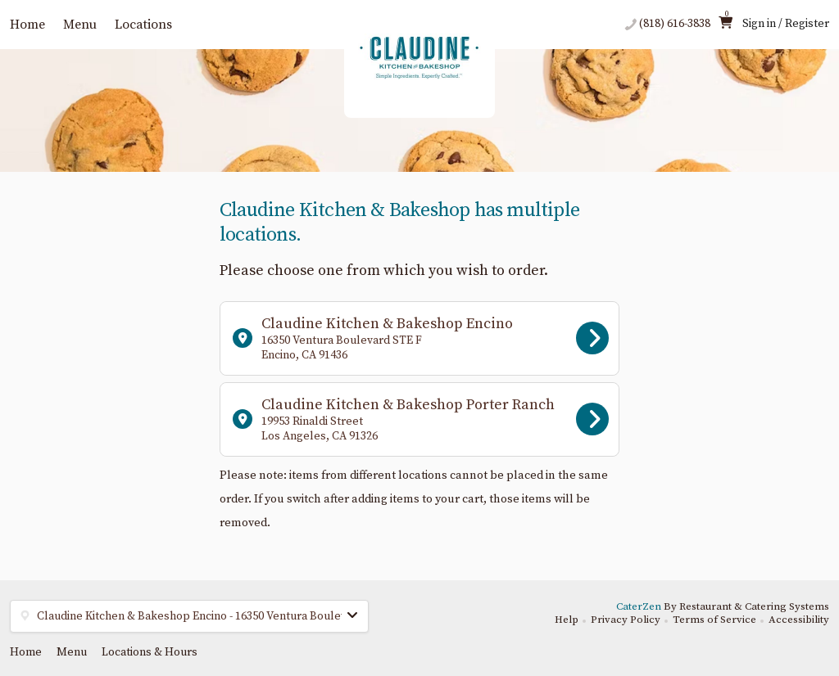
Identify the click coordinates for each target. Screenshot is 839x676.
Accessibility (799, 619)
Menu (80, 24)
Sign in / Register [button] (785, 23)
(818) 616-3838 (674, 23)
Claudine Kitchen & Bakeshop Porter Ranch (421, 419)
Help (566, 619)
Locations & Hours (149, 652)
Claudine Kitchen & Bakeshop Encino (421, 338)
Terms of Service (714, 619)
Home (27, 24)
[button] (189, 616)
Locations (143, 24)
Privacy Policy (625, 619)
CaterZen (638, 606)
